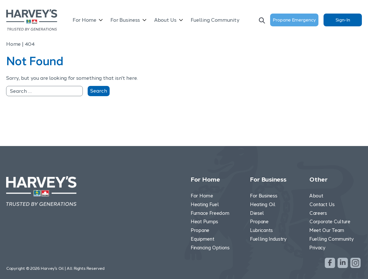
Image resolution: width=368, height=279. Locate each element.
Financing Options (210, 247)
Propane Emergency (294, 20)
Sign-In (343, 20)
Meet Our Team (326, 230)
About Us (165, 20)
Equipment (202, 239)
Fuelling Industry (268, 239)
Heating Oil (262, 204)
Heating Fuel (205, 204)
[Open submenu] (101, 20)
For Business (125, 20)
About (316, 196)
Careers (318, 213)
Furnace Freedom (210, 213)
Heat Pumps (204, 222)
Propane (200, 230)
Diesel (257, 213)
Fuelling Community (215, 20)
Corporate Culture (329, 222)
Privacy (317, 247)
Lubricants (261, 230)
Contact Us (322, 204)
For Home (84, 20)
